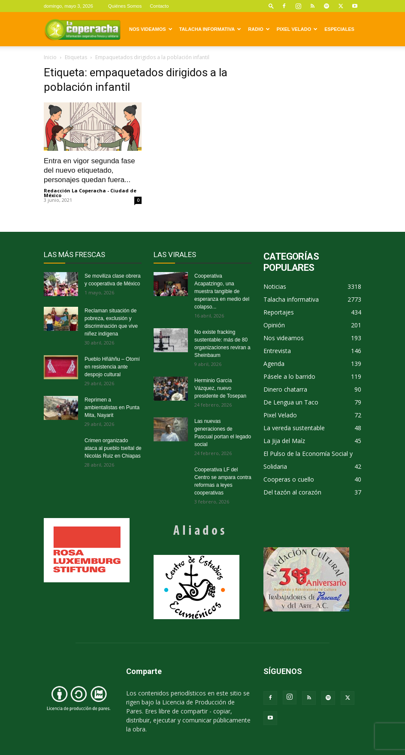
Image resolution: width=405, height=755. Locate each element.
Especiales (339, 29)
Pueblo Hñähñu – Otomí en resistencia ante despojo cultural (112, 367)
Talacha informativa (210, 29)
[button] (271, 6)
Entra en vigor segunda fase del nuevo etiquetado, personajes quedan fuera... (89, 170)
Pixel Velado (297, 29)
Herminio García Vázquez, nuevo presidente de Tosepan (220, 388)
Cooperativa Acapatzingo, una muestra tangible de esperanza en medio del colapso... (221, 291)
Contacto (159, 6)
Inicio (50, 57)
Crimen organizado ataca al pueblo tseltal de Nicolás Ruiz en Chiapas (113, 448)
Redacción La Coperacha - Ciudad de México (90, 192)
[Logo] (82, 29)
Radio (258, 29)
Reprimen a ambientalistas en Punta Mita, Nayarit (112, 407)
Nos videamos (150, 29)
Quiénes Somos (125, 6)
